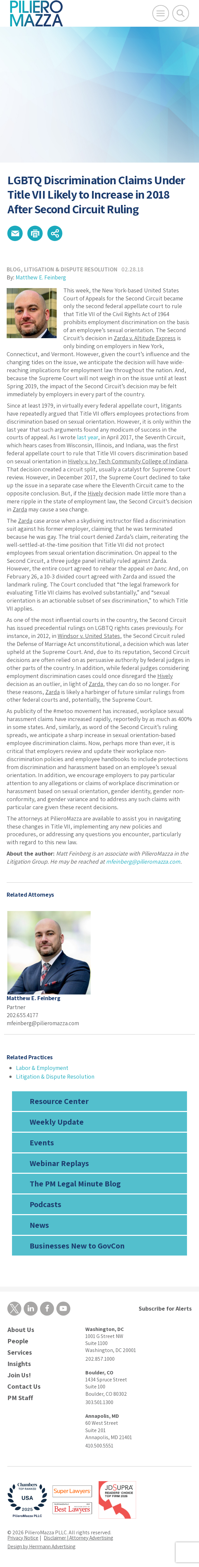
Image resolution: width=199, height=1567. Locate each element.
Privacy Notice (23, 1538)
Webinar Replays (59, 1163)
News (39, 1225)
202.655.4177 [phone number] (23, 1016)
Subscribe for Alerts (165, 1309)
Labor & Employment (42, 1068)
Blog (14, 270)
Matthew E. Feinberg (42, 278)
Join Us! (19, 1376)
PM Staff (20, 1399)
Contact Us (24, 1387)
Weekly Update (57, 1122)
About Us (20, 1331)
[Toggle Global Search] (180, 13)
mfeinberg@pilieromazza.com (143, 862)
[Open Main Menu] (160, 13)
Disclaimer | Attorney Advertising (82, 1538)
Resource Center (59, 1101)
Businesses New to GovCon (77, 1246)
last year (87, 438)
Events (42, 1143)
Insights (19, 1365)
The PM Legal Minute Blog (75, 1184)
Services (19, 1353)
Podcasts (45, 1204)
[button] (15, 234)
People (17, 1342)
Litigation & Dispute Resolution (71, 270)
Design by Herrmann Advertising (44, 1547)
